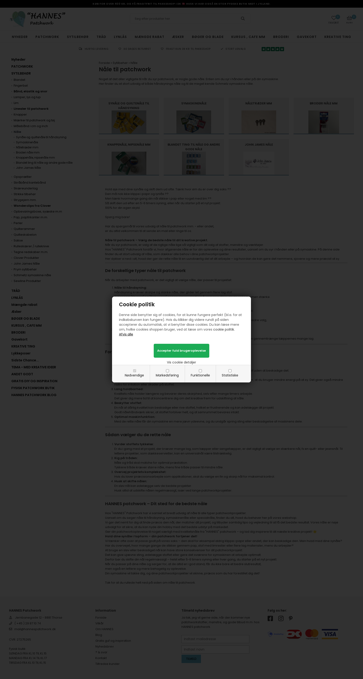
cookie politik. (224, 329)
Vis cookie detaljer (181, 362)
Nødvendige (134, 375)
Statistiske (230, 375)
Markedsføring (167, 375)
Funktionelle (200, 375)
